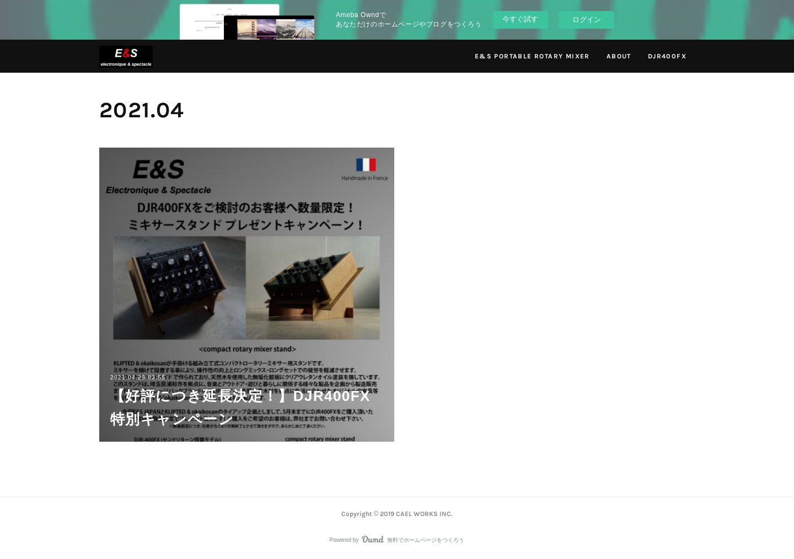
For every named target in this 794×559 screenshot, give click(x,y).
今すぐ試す (520, 19)
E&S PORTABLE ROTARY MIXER (532, 56)
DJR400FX (667, 56)
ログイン (586, 19)
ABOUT (619, 56)
